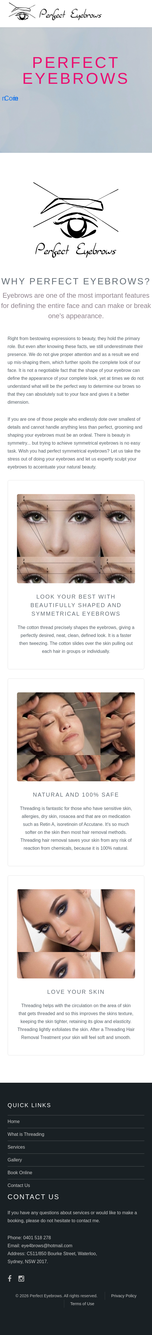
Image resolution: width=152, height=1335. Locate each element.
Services (16, 1147)
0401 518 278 (37, 1237)
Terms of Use (82, 1303)
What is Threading (26, 1134)
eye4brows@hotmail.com (47, 1245)
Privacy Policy (124, 1296)
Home (14, 1121)
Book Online (20, 1172)
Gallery (15, 1159)
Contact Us (19, 1185)
